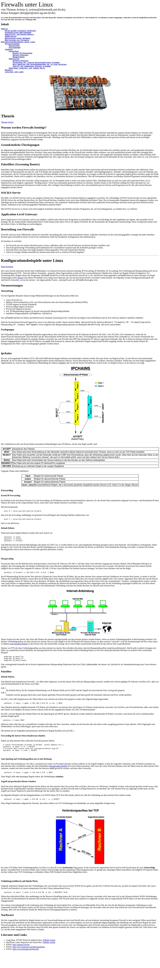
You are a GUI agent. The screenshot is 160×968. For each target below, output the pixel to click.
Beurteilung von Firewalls (17, 238)
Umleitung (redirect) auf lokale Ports (19, 896)
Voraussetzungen (12, 294)
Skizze (20, 287)
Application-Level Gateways (19, 223)
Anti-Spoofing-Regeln (19, 655)
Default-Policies (7, 538)
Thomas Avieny (7, 131)
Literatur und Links (14, 950)
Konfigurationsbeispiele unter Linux (32, 269)
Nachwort (7, 930)
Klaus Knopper (7, 276)
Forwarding (7, 499)
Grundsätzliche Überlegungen (20, 153)
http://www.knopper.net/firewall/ (26, 965)
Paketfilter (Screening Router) (20, 173)
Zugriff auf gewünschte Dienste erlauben (18, 796)
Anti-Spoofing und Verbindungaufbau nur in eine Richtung (26, 773)
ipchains (6, 362)
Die (2, 453)
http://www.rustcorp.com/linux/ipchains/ (29, 963)
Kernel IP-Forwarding (10, 504)
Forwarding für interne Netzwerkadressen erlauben (23, 749)
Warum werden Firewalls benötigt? (23, 136)
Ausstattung (7, 300)
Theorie (7, 125)
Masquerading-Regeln (58, 781)
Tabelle (62, 372)
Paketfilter (6, 684)
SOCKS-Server (11, 201)
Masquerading (7, 569)
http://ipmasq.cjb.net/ (21, 960)
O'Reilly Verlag (49, 956)
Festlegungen (7, 338)
